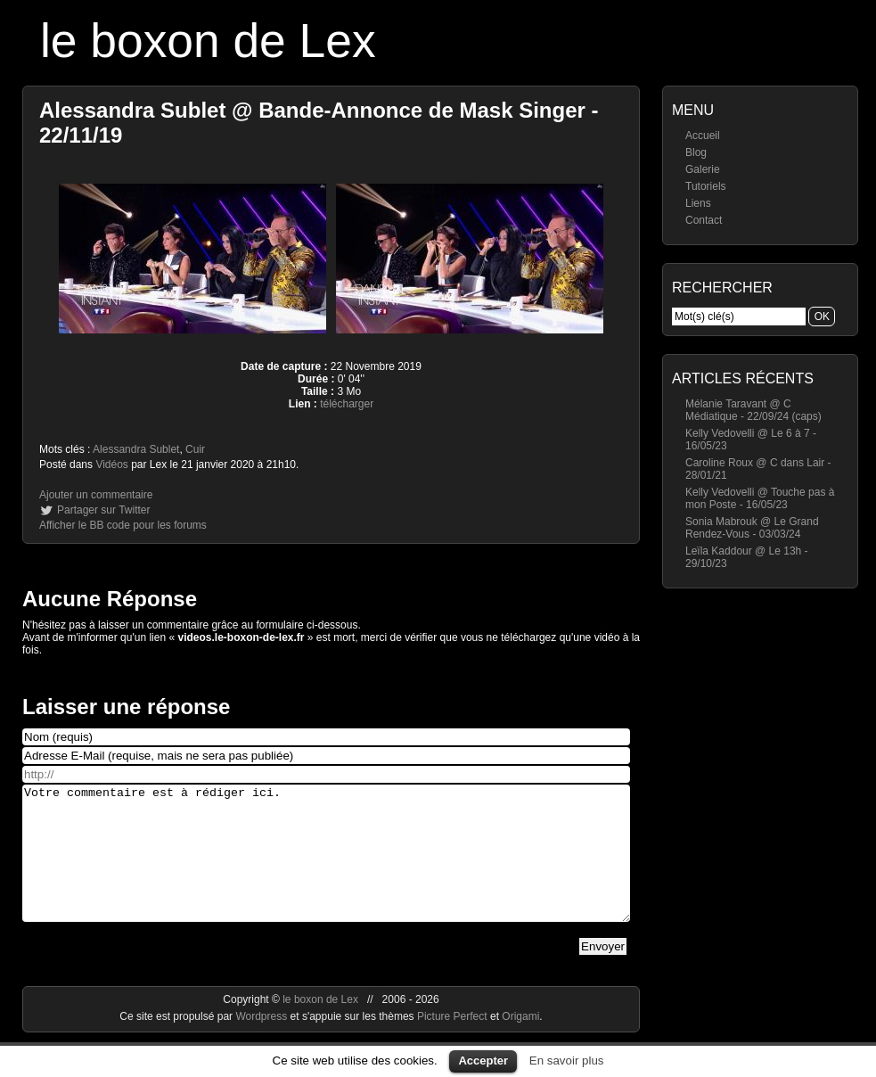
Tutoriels (705, 186)
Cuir (195, 449)
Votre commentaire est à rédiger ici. (326, 867)
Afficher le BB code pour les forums (123, 525)
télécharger (346, 404)
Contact (703, 220)
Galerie (702, 169)
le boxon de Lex (208, 40)
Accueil (702, 135)
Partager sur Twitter (103, 510)
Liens (698, 203)
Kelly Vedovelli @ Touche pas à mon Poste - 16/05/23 (759, 498)
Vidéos (111, 464)
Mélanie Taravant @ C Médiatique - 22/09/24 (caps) (753, 410)
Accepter (483, 1060)
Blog (696, 152)
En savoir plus (566, 1060)
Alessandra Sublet (136, 449)
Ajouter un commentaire (95, 495)
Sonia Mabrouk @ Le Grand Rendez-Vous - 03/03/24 (752, 527)
